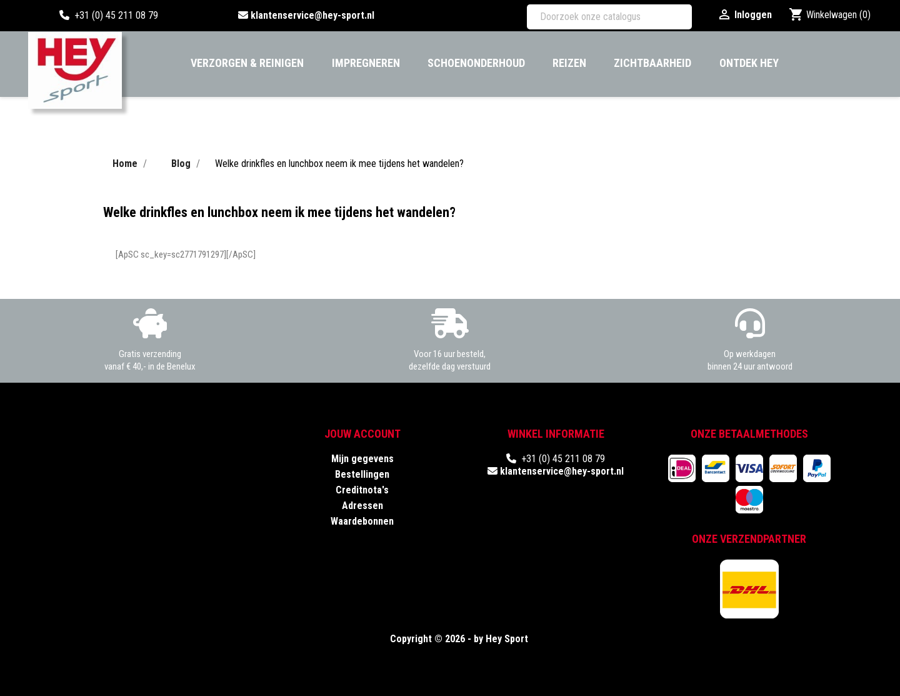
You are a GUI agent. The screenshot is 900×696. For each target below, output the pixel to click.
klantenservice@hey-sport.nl (312, 15)
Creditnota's (362, 490)
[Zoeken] (609, 16)
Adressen (362, 506)
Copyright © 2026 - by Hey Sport (459, 639)
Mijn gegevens (362, 459)
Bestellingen (362, 474)
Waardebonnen (362, 521)
